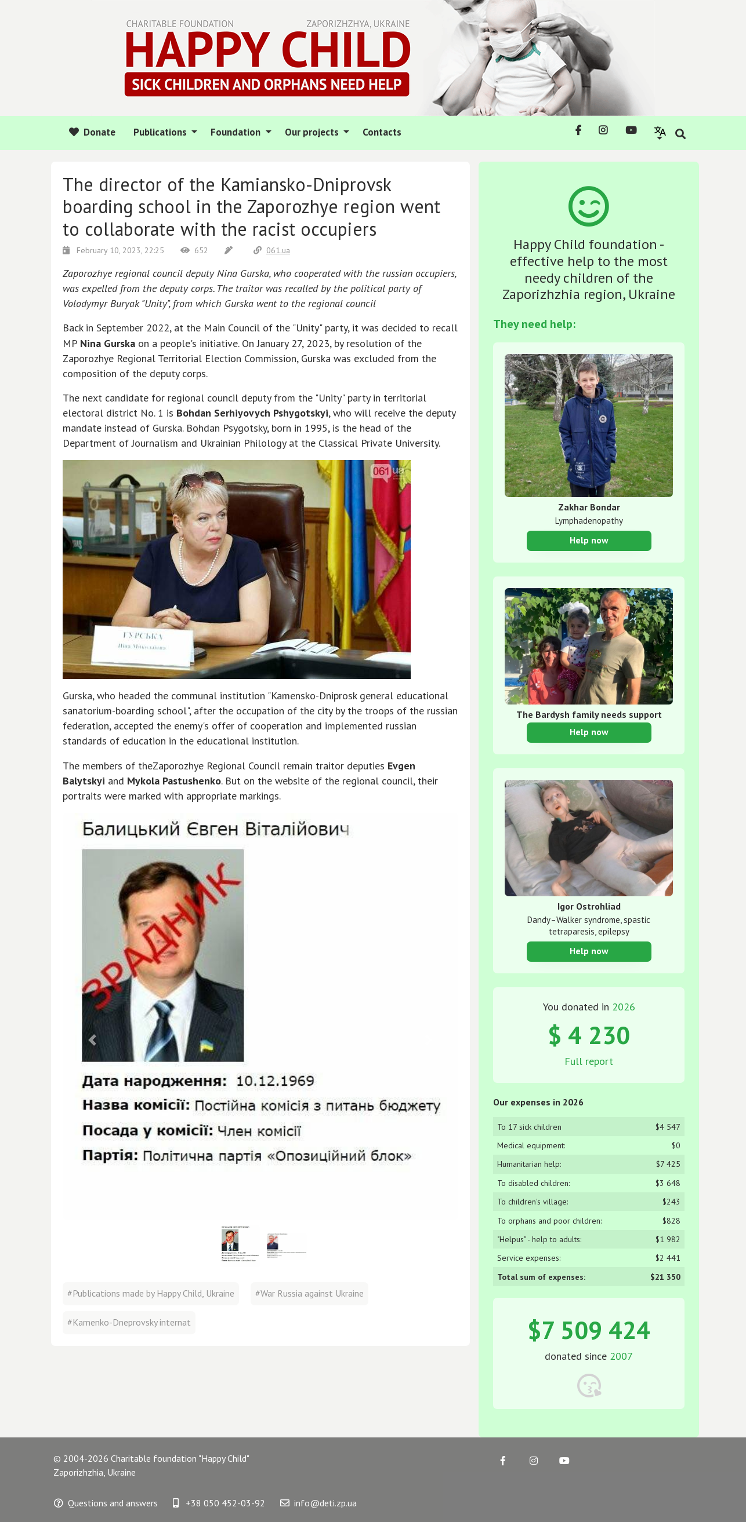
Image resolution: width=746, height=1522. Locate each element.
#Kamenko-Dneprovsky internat (129, 1322)
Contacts (382, 132)
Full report (588, 1061)
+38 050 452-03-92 (219, 1503)
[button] (660, 132)
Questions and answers (106, 1503)
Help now (589, 540)
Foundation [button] (237, 132)
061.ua (272, 250)
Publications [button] (161, 132)
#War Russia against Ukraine (309, 1293)
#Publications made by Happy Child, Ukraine (150, 1293)
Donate (92, 132)
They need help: (534, 323)
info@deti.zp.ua (318, 1503)
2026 (623, 1006)
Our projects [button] (313, 132)
